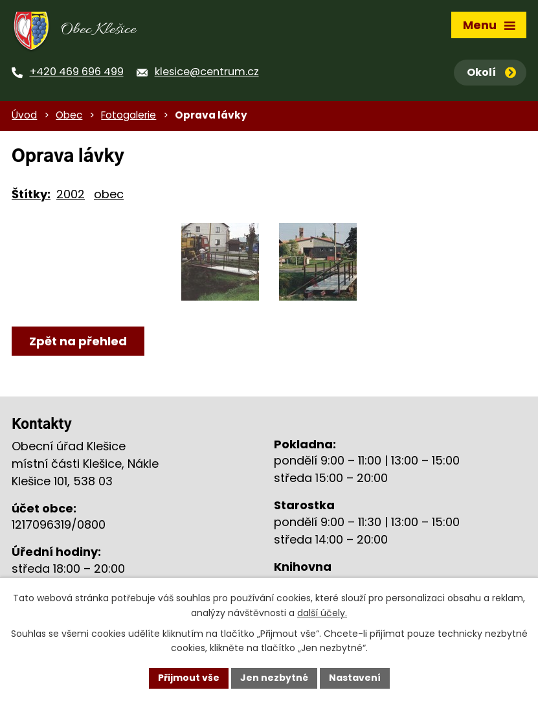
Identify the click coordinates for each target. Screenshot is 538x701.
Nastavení (355, 677)
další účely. (322, 612)
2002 (70, 194)
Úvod (24, 115)
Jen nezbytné (274, 677)
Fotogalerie (128, 115)
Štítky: (31, 194)
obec (109, 194)
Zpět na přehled (78, 341)
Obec (69, 115)
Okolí (491, 72)
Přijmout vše (188, 677)
